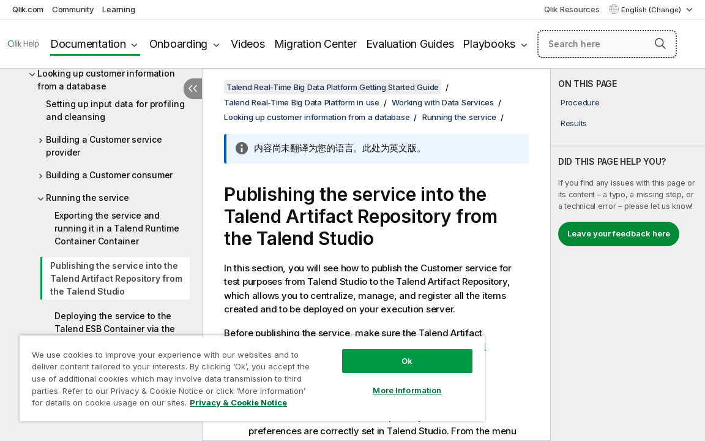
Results (574, 123)
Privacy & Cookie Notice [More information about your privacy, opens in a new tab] (130, 405)
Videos (248, 43)
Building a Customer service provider (104, 145)
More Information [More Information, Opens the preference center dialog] (360, 381)
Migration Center (315, 43)
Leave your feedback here (618, 233)
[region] (224, 373)
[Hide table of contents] (193, 88)
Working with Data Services (443, 102)
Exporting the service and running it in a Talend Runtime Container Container (116, 228)
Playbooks (489, 43)
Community (73, 9)
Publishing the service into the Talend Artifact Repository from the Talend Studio (116, 278)
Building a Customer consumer (109, 175)
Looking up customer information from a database (105, 79)
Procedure (580, 102)
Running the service (87, 197)
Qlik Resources (572, 9)
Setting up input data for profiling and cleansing (115, 110)
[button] (660, 43)
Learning (118, 9)
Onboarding (178, 43)
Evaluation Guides (410, 43)
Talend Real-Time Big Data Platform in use (301, 102)
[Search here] (607, 44)
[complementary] (628, 255)
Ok (359, 351)
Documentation (88, 43)
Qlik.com (27, 9)
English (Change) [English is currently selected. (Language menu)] (652, 10)
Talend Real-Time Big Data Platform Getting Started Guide (332, 87)
